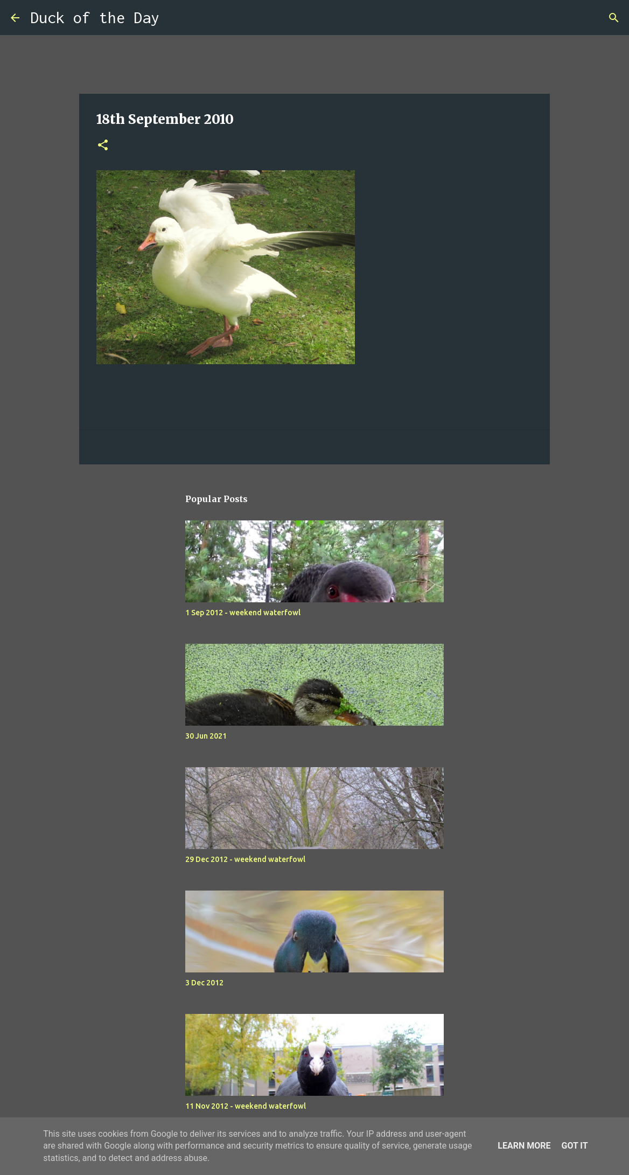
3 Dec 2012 (204, 982)
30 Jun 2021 (206, 736)
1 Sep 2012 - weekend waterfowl (242, 612)
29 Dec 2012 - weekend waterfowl (245, 859)
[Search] (174, 18)
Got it (574, 1146)
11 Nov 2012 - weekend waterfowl (245, 1106)
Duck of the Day (94, 17)
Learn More (524, 1146)
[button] (102, 145)
